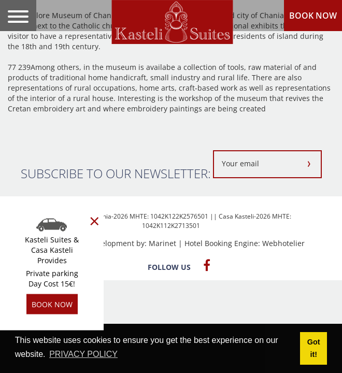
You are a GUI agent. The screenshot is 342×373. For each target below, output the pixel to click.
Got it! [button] (313, 348)
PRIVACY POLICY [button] (83, 354)
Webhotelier (283, 243)
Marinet (162, 243)
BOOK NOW (313, 15)
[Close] (94, 221)
